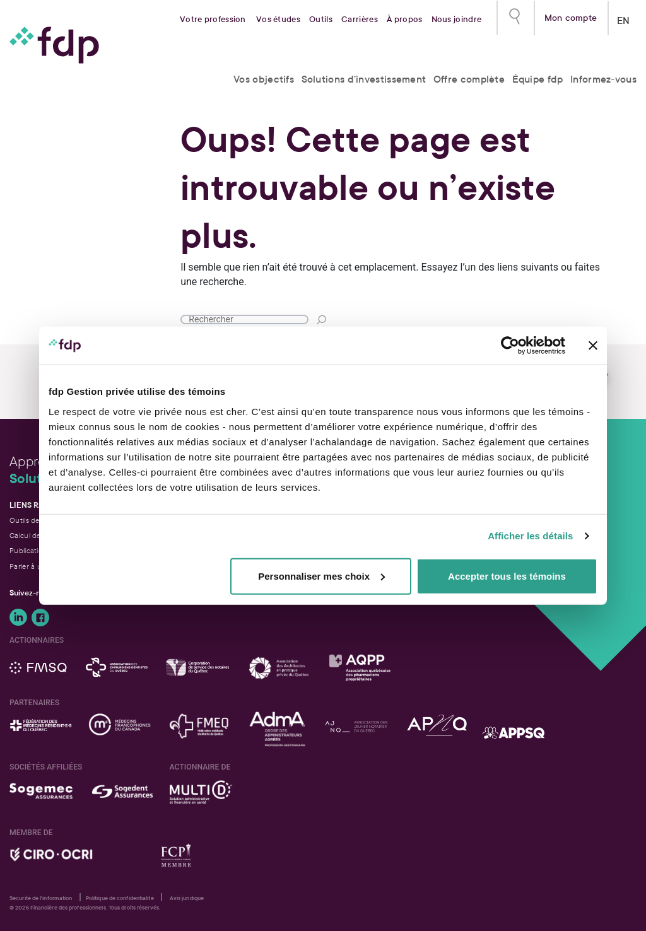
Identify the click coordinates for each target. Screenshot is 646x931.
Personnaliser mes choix (321, 575)
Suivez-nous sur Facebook (40, 617)
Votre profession (213, 20)
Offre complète (469, 79)
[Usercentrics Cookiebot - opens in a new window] (510, 345)
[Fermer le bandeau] (593, 345)
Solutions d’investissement (364, 79)
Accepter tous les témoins (507, 575)
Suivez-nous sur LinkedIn (18, 617)
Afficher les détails (530, 535)
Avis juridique (187, 898)
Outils (320, 20)
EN (623, 18)
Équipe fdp (537, 79)
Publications (29, 550)
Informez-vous (603, 79)
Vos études (278, 20)
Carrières (359, 20)
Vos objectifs (263, 79)
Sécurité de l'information (41, 898)
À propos (404, 20)
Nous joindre (457, 20)
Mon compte (570, 17)
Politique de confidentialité (120, 898)
